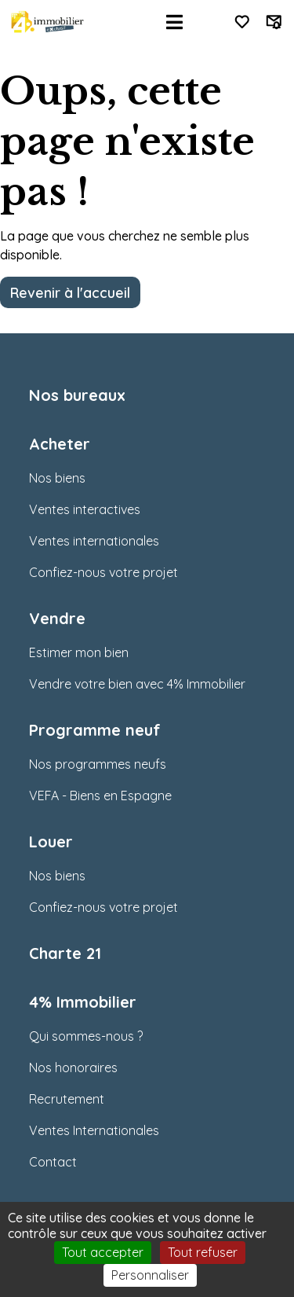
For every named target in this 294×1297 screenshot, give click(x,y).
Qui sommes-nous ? (86, 1036)
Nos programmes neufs (97, 764)
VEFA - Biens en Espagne (100, 795)
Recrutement (66, 1099)
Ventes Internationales (94, 1130)
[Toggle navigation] (175, 22)
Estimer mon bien (79, 652)
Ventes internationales (94, 541)
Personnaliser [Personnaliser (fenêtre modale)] (150, 1275)
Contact (53, 1162)
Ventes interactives (84, 509)
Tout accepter (102, 1252)
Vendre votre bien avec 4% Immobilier (137, 684)
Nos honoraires (73, 1067)
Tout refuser (203, 1252)
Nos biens (57, 478)
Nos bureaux (77, 395)
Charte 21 (65, 953)
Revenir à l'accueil (70, 292)
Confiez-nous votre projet (103, 572)
